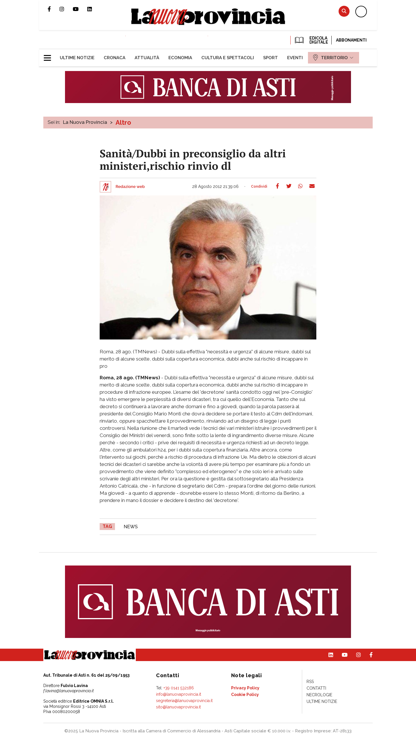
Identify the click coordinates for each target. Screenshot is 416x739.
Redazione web (130, 186)
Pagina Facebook (54, 9)
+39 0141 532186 (179, 688)
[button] (49, 55)
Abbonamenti (351, 40)
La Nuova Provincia (85, 122)
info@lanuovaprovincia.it (178, 694)
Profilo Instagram (66, 9)
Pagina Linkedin (94, 9)
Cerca (344, 11)
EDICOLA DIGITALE (311, 40)
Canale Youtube (80, 9)
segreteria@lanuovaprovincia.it (184, 700)
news (131, 526)
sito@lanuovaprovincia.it (178, 707)
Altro (123, 122)
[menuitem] (77, 58)
